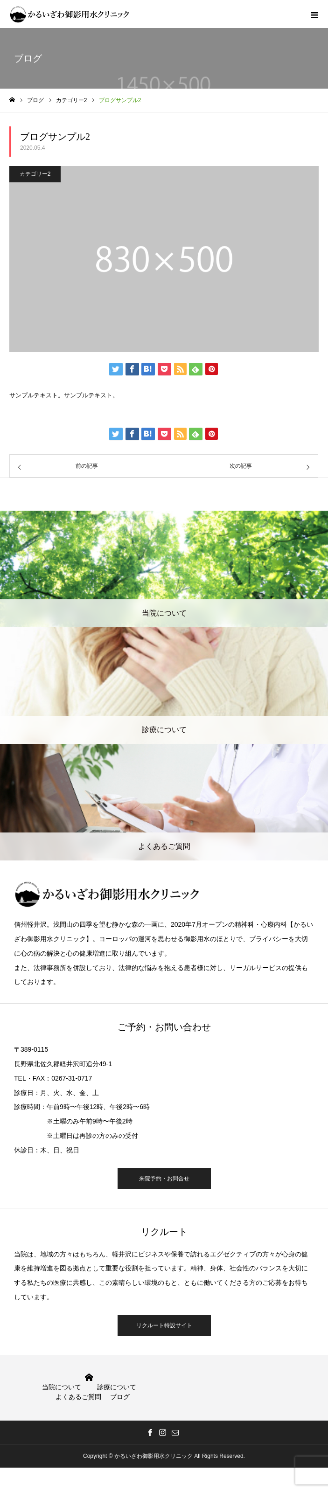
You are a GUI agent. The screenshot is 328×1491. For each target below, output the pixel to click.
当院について (61, 1387)
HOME (89, 1377)
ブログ (120, 1397)
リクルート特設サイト (164, 1325)
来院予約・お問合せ (164, 1178)
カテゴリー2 (35, 174)
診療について (116, 1387)
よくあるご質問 (78, 1397)
